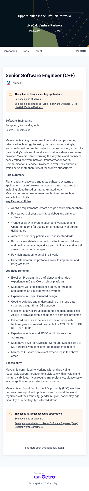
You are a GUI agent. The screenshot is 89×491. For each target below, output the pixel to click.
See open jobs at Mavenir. (29, 99)
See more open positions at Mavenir (44, 447)
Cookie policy (51, 483)
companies (10, 51)
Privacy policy (35, 483)
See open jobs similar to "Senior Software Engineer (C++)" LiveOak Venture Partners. (46, 105)
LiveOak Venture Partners (44, 25)
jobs (26, 51)
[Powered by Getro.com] (44, 475)
